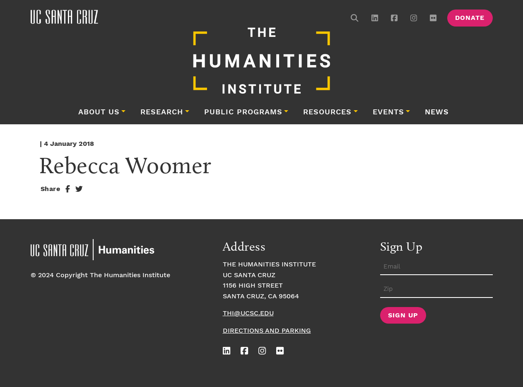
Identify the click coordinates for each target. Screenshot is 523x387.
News (437, 112)
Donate (469, 18)
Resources (327, 112)
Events (388, 112)
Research (161, 112)
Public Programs (243, 112)
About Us (99, 112)
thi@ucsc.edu (248, 313)
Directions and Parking (267, 331)
